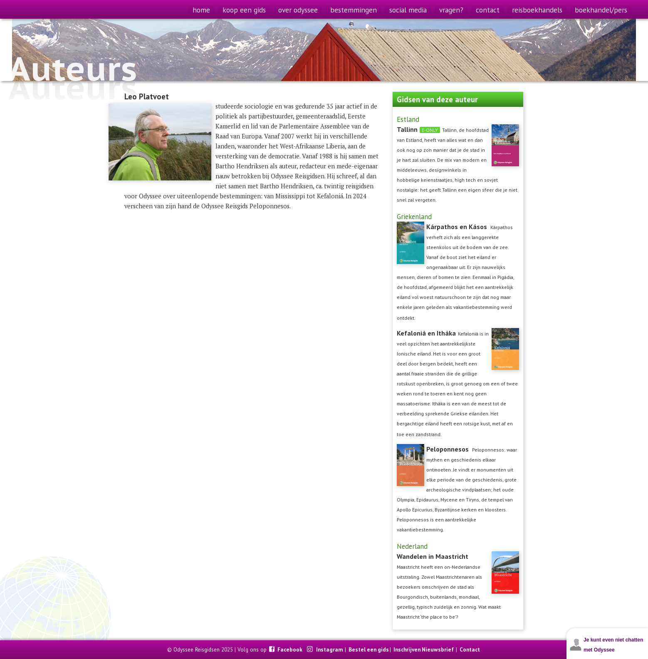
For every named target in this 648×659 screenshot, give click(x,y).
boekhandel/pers (601, 10)
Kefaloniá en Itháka (426, 333)
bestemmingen (353, 10)
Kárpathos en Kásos (456, 226)
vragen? (451, 10)
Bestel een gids (369, 649)
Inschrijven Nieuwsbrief (423, 649)
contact (488, 10)
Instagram (330, 649)
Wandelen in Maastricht (432, 556)
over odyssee (298, 10)
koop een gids (244, 10)
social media (408, 10)
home (201, 10)
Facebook (290, 649)
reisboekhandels (537, 10)
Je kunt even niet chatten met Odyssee (613, 645)
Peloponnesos (447, 449)
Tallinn (407, 129)
